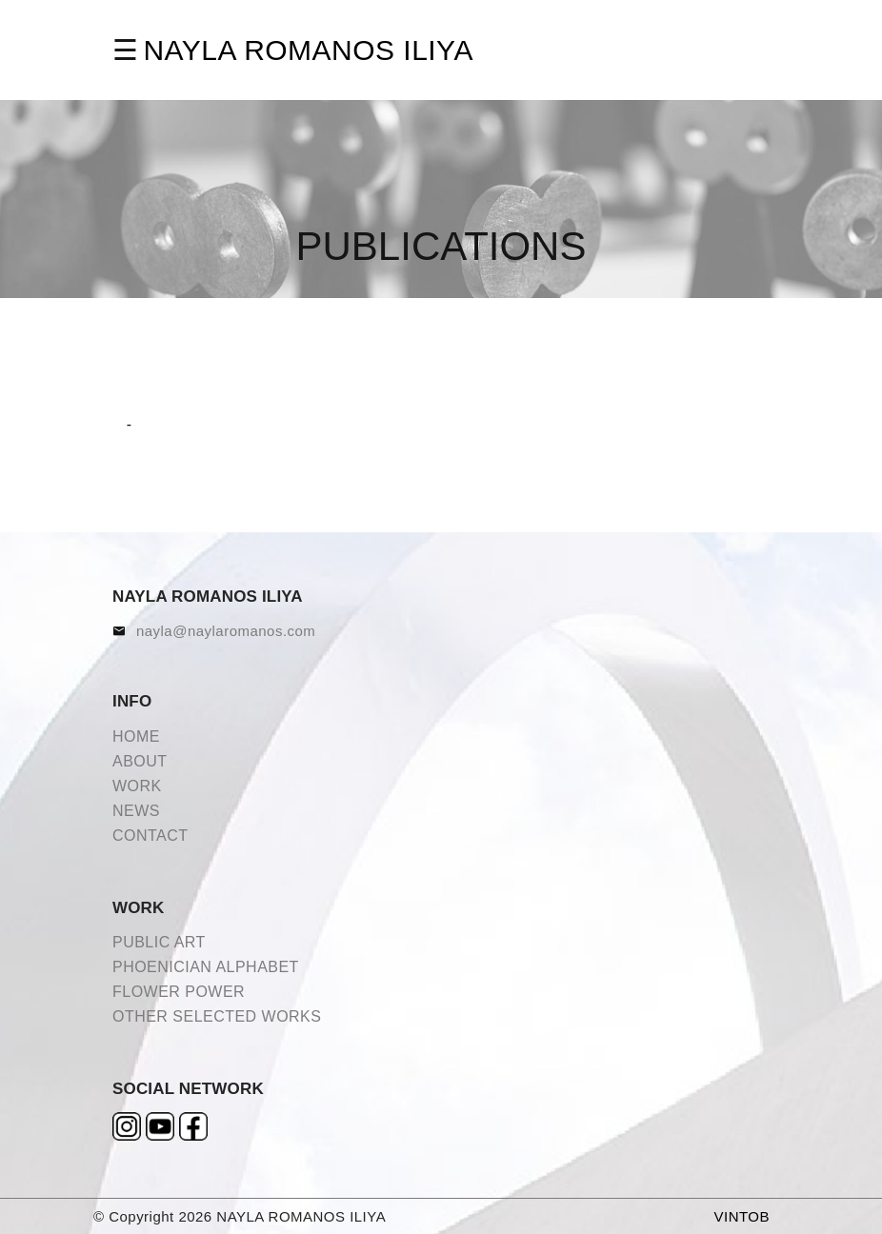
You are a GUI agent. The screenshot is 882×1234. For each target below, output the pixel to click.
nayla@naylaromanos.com (225, 631)
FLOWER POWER (178, 992)
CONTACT (150, 835)
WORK (137, 786)
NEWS (136, 811)
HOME (136, 736)
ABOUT (140, 761)
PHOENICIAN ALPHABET (205, 967)
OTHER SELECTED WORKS (216, 1016)
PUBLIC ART (159, 942)
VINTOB (742, 1216)
